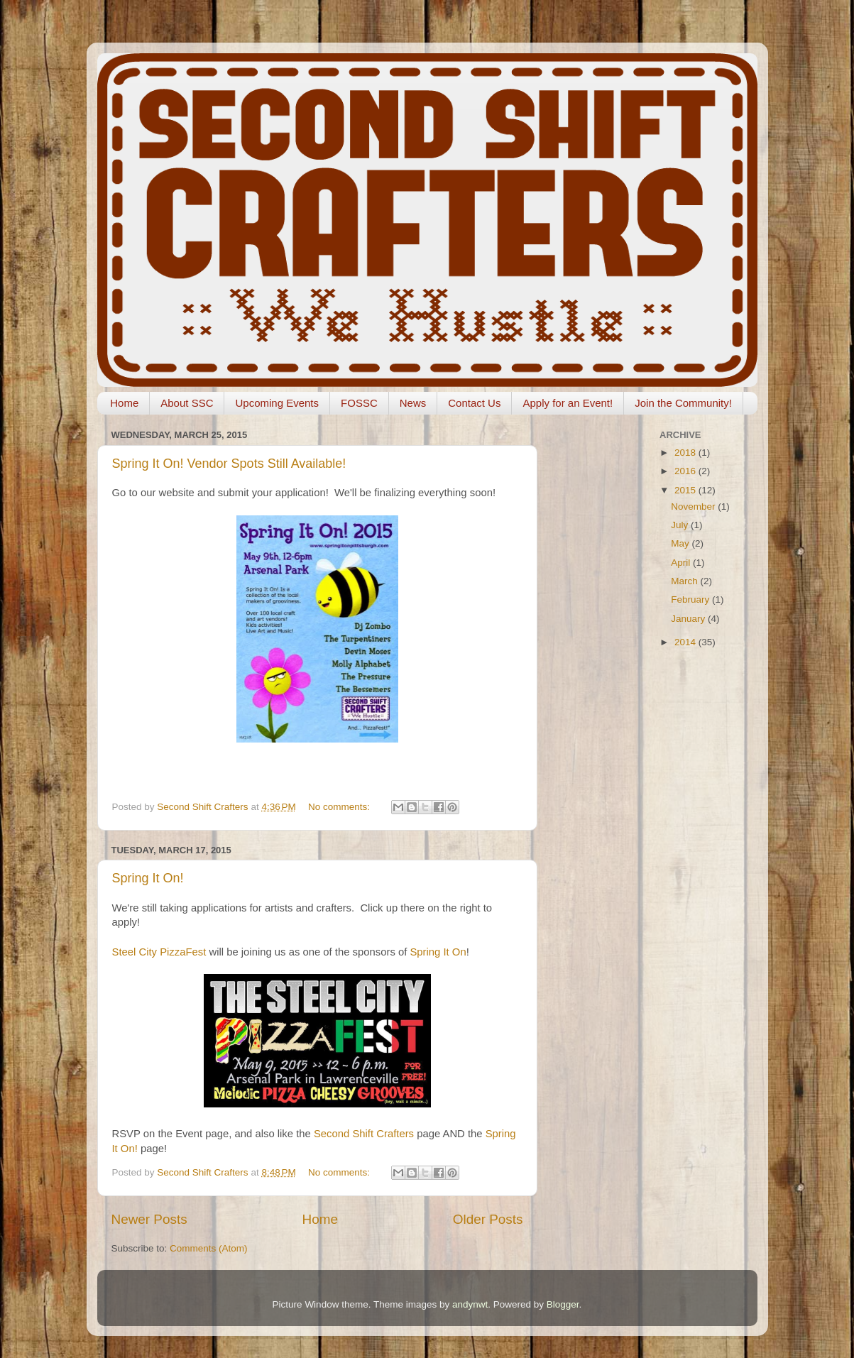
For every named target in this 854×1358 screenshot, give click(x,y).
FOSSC (359, 403)
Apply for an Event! (567, 403)
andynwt (470, 1304)
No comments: (340, 806)
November (694, 506)
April (682, 562)
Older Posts (488, 1219)
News (413, 403)
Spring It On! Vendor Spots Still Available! (229, 463)
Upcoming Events (277, 403)
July (681, 525)
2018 (686, 452)
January (689, 618)
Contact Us (474, 403)
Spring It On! (148, 878)
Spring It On (438, 952)
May (681, 543)
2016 (686, 471)
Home (124, 403)
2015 (686, 490)
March (685, 581)
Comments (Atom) (209, 1248)
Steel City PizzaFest (159, 952)
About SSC (186, 403)
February (691, 599)
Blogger (563, 1304)
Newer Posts (149, 1219)
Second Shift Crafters (364, 1133)
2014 (686, 642)
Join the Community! (683, 403)
